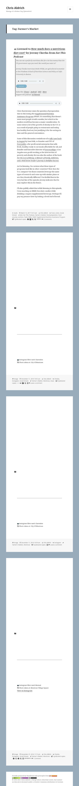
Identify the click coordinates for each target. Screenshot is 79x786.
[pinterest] (13, 758)
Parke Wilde (28, 217)
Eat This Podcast (28, 215)
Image (16, 379)
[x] (32, 219)
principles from (47, 776)
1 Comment (37, 758)
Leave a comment (36, 383)
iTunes (26, 92)
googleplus (28, 758)
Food (53, 213)
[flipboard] (30, 219)
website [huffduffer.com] (39, 219)
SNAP (34, 217)
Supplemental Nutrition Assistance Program (51, 217)
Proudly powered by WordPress (23, 776)
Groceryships (50, 149)
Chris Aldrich (15, 8)
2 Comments (47, 219)
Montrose (46, 381)
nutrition (20, 217)
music (52, 381)
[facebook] (27, 219)
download (21, 86)
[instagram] (27, 383)
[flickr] (20, 383)
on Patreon (36, 95)
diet (21, 215)
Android (34, 92)
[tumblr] (25, 383)
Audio (16, 213)
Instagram (15, 381)
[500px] (18, 383)
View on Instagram (24, 691)
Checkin (56, 379)
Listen (57, 213)
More (45, 92)
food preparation (52, 215)
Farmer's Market (40, 215)
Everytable (21, 144)
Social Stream (24, 381)
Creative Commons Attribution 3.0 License (48, 782)
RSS (39, 92)
